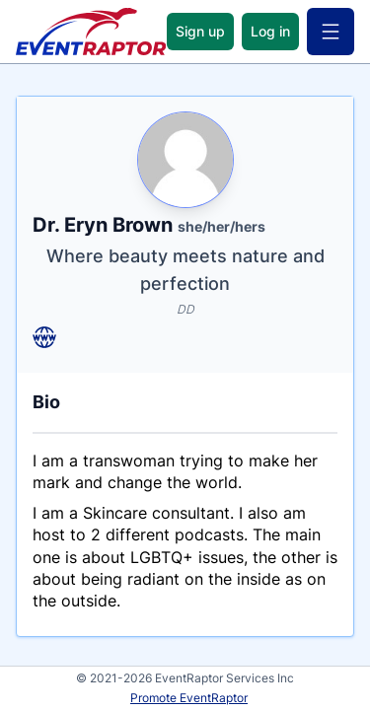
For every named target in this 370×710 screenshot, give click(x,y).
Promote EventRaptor (189, 697)
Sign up (200, 31)
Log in (270, 31)
